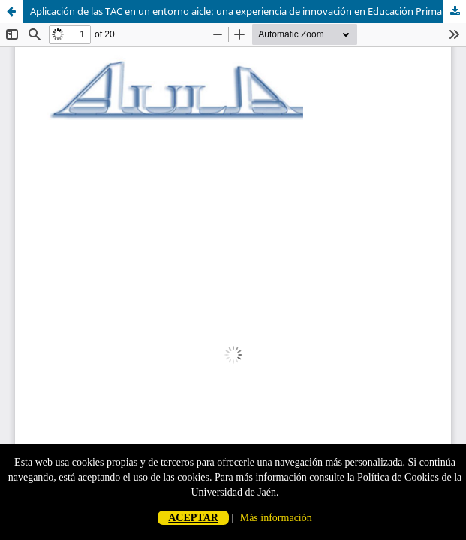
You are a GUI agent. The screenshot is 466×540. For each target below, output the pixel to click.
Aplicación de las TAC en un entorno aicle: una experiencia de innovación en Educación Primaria (241, 11)
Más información (276, 518)
